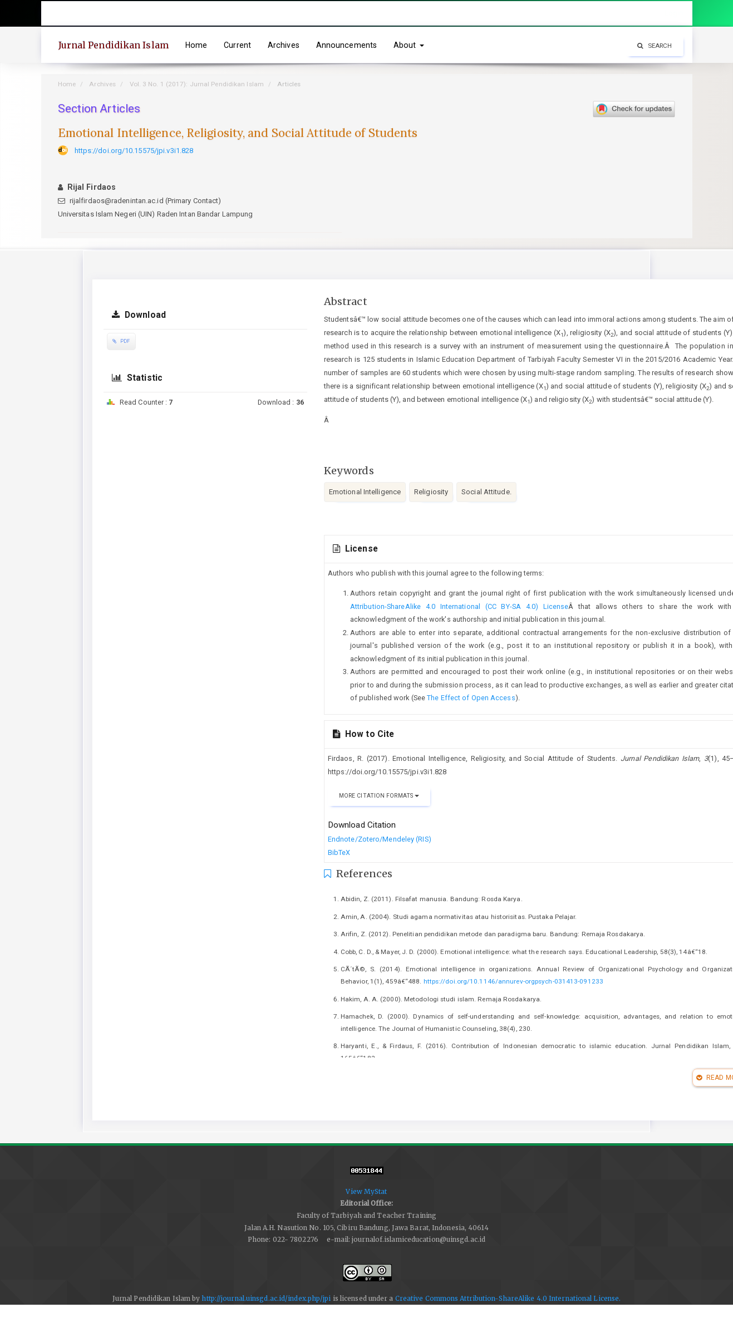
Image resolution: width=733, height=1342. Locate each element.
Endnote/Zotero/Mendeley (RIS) (379, 839)
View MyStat (366, 1191)
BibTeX (339, 852)
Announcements (346, 45)
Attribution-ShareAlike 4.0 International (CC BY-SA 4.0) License (459, 606)
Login (674, 13)
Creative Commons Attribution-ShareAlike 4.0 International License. (508, 1298)
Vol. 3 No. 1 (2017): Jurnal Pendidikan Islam (197, 84)
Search (654, 46)
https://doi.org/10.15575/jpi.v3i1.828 (134, 150)
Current (237, 45)
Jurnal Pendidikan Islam (113, 45)
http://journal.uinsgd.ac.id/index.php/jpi (266, 1298)
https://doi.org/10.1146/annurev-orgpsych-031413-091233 (513, 981)
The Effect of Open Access (471, 698)
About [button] (408, 45)
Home (196, 45)
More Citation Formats (379, 796)
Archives (283, 45)
